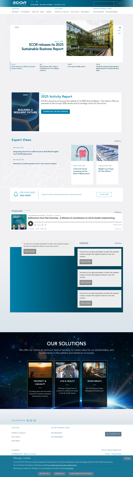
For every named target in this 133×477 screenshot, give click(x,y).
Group (17, 27)
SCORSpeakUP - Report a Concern (24, 454)
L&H (14, 147)
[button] (116, 3)
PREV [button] (119, 33)
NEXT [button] (119, 30)
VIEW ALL (118, 243)
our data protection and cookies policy (63, 465)
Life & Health (75, 12)
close (127, 458)
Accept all (44, 474)
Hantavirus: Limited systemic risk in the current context (35, 164)
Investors (35, 12)
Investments (85, 12)
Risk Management (112, 12)
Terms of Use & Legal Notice (111, 450)
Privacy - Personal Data (113, 454)
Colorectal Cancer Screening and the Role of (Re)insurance (81, 171)
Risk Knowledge (98, 12)
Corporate (15, 12)
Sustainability (25, 12)
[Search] (119, 3)
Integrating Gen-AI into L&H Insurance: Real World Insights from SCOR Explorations (36, 153)
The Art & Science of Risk (102, 8)
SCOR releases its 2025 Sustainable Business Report (42, 47)
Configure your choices (81, 474)
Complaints (16, 450)
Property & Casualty (62, 12)
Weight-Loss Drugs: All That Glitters (106, 170)
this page (70, 468)
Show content (30, 251)
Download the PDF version (55, 111)
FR (32, 1)
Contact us (114, 434)
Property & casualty (19, 433)
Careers (48, 12)
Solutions (59, 8)
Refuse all (59, 474)
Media (42, 12)
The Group (15, 8)
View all (117, 141)
